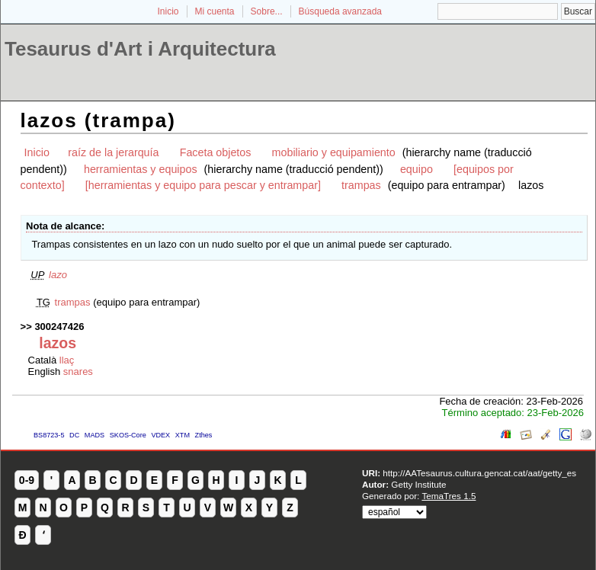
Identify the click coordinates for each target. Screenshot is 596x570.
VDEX (160, 435)
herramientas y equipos (140, 169)
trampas (361, 185)
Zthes (204, 435)
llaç (67, 360)
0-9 (26, 480)
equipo (416, 169)
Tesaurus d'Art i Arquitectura (140, 48)
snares (78, 371)
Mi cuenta (215, 11)
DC (74, 435)
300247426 (59, 326)
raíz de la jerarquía (113, 152)
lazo (58, 274)
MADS (94, 435)
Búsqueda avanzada (340, 11)
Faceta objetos (216, 152)
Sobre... (267, 11)
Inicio (167, 11)
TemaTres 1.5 (448, 496)
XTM (182, 435)
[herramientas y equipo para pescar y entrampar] (203, 185)
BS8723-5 (49, 435)
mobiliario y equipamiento (334, 152)
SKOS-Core (128, 435)
